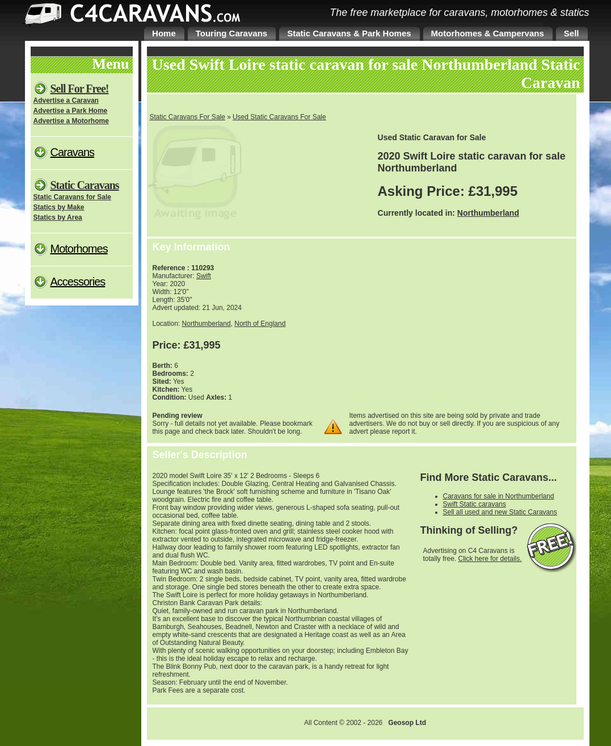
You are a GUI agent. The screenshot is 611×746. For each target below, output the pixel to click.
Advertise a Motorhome (71, 121)
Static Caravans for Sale (72, 197)
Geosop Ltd (407, 723)
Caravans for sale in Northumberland (498, 496)
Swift (203, 276)
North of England (259, 324)
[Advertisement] (479, 326)
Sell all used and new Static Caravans (500, 512)
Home (164, 33)
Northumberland (488, 212)
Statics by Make (59, 207)
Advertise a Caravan (66, 100)
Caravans (72, 152)
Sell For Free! (79, 88)
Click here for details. (490, 559)
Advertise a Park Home (70, 111)
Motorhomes (79, 248)
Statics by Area (57, 217)
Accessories (78, 281)
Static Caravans (84, 185)
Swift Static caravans (474, 504)
